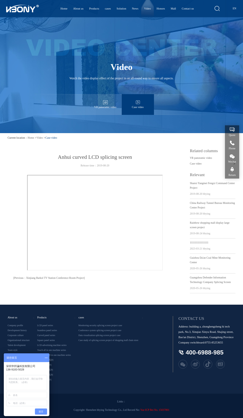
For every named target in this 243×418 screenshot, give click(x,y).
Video (147, 8)
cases (108, 8)
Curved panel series (46, 335)
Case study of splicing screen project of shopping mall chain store (108, 340)
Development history (17, 330)
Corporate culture (16, 335)
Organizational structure (19, 340)
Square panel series (46, 340)
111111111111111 (199, 242)
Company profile (15, 325)
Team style (12, 350)
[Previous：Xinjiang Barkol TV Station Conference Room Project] (49, 278)
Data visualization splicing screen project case (99, 335)
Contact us (188, 8)
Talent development (17, 345)
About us (78, 8)
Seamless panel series (47, 330)
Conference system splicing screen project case (99, 330)
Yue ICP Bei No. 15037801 (154, 409)
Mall (173, 8)
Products (94, 8)
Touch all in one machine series (51, 350)
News (135, 8)
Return (232, 175)
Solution (121, 8)
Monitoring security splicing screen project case (100, 325)
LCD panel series (45, 325)
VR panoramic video (105, 101)
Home (64, 8)
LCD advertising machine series (51, 345)
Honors (161, 8)
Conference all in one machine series (54, 355)
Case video (138, 101)
